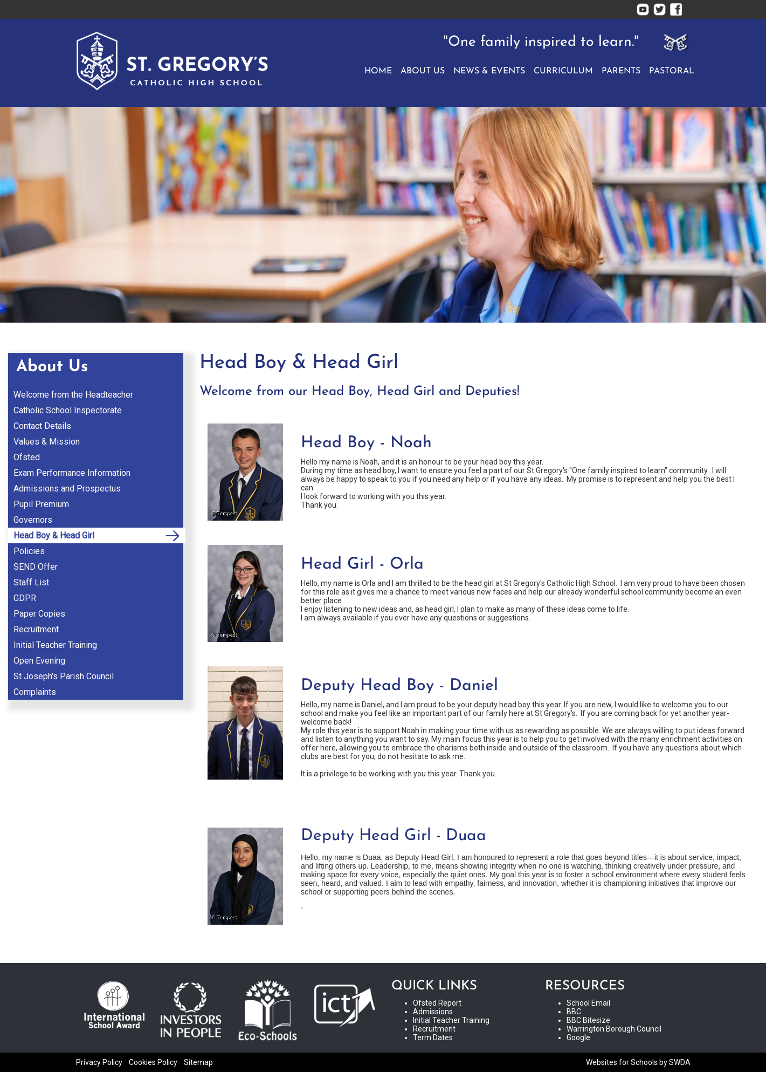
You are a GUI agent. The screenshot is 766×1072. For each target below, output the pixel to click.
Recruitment (434, 1029)
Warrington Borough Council (614, 1029)
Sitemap (198, 1062)
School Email (588, 1003)
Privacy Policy (99, 1062)
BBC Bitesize (588, 1020)
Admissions (433, 1011)
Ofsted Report (437, 1003)
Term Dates (433, 1037)
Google (578, 1037)
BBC (574, 1011)
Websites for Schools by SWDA (638, 1062)
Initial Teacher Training (451, 1020)
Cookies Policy (153, 1062)
